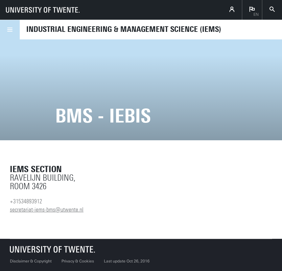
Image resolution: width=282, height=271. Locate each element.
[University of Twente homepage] (42, 10)
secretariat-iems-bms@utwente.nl (46, 209)
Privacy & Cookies (77, 261)
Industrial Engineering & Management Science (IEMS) (123, 29)
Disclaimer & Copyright (31, 261)
